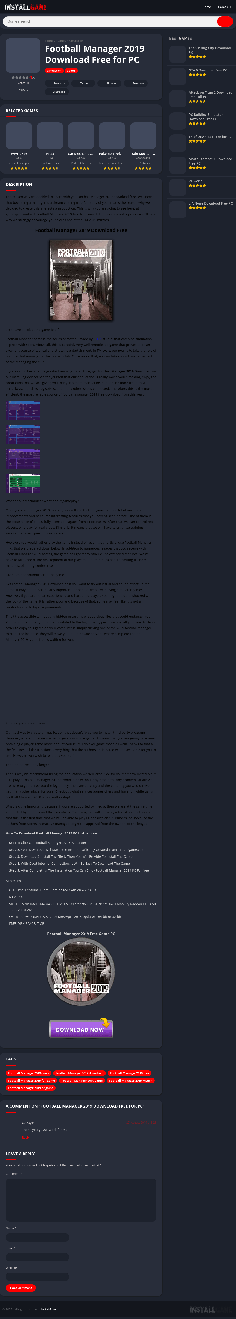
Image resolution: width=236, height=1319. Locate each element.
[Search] (118, 22)
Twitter (81, 85)
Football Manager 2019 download (79, 1075)
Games (223, 7)
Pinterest (108, 85)
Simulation (76, 43)
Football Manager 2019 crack (28, 1075)
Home (206, 7)
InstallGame (49, 1311)
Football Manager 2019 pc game (30, 1090)
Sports (71, 73)
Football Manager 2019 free (129, 1075)
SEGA (98, 341)
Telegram (135, 85)
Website (11, 1270)
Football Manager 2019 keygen (130, 1083)
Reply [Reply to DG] (26, 1139)
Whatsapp (56, 93)
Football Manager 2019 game (82, 1083)
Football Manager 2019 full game (31, 1083)
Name (11, 1230)
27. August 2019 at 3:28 (141, 1125)
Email (10, 1250)
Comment (14, 1175)
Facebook (56, 85)
